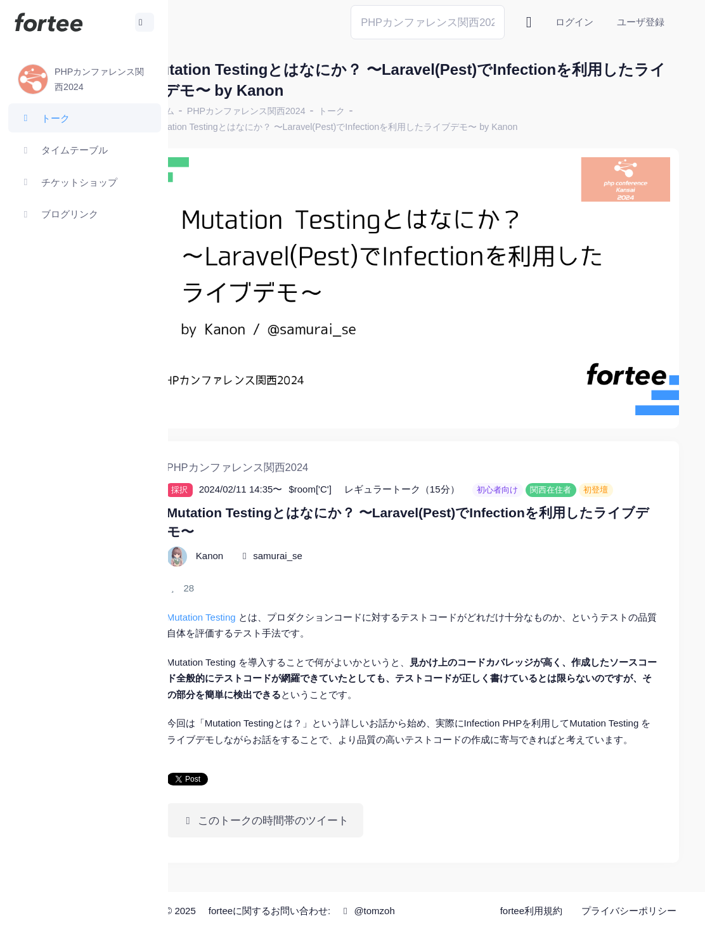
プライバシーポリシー (628, 910)
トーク (380, 111)
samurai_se (327, 549)
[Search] (428, 22)
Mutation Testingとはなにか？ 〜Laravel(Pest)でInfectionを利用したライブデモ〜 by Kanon (384, 127)
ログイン (574, 21)
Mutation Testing (250, 610)
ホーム (210, 111)
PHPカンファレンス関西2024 (295, 111)
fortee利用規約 (531, 910)
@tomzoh (416, 910)
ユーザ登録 (640, 21)
